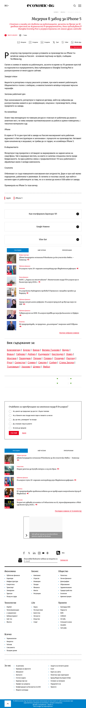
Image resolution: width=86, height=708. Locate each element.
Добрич (32, 354)
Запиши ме (64, 560)
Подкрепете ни (56, 684)
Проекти (62, 603)
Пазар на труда (12, 597)
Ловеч (69, 354)
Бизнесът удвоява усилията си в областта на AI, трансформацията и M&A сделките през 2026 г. (49, 503)
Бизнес (35, 571)
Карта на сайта (56, 672)
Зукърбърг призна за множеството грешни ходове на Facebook (45, 535)
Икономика (10, 571)
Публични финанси (24, 266)
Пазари (36, 584)
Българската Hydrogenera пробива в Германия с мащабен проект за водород (47, 292)
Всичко (8, 634)
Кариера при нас (21, 681)
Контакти (19, 675)
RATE (62, 613)
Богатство (37, 613)
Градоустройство (66, 591)
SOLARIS (63, 625)
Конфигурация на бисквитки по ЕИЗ (28, 687)
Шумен (36, 366)
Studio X (50, 704)
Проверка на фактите (23, 669)
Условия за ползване (58, 681)
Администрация (65, 597)
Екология (63, 594)
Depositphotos (48, 706)
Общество (63, 571)
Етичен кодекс (21, 678)
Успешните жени (66, 622)
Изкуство (37, 619)
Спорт (35, 622)
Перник (37, 358)
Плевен (48, 358)
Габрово (20, 354)
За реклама (20, 666)
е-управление (11, 613)
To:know (9, 645)
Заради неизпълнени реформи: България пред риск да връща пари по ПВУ (47, 303)
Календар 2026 (65, 607)
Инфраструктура (24, 255)
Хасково (25, 366)
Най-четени (42, 250)
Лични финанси (23, 277)
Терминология (11, 638)
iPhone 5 (18, 198)
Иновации (37, 581)
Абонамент (19, 672)
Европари (10, 578)
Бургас (26, 350)
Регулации (37, 594)
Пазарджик (25, 358)
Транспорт (10, 587)
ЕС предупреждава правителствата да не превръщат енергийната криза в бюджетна (49, 492)
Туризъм (9, 594)
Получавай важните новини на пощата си (40, 559)
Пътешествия (38, 610)
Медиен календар (22, 690)
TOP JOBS (63, 628)
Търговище (13, 366)
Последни (17, 250)
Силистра (20, 362)
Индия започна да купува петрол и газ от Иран (38, 469)
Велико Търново (51, 350)
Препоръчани (67, 250)
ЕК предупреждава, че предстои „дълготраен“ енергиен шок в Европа (48, 325)
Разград (70, 358)
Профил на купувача (23, 684)
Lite (33, 603)
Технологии (10, 603)
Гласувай (14, 433)
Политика (22, 322)
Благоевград (13, 350)
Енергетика (20, 466)
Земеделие (10, 591)
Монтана (11, 358)
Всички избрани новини (69, 333)
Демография (64, 581)
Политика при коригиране (60, 675)
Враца (10, 354)
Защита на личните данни (60, 666)
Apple (8, 198)
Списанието (11, 648)
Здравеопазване (66, 587)
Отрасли (36, 578)
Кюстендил (58, 354)
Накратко (10, 642)
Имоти (36, 591)
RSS (60, 553)
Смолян (42, 362)
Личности (37, 616)
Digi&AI (9, 607)
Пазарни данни (12, 651)
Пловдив (59, 358)
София (53, 362)
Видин (65, 350)
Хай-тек (9, 619)
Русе (9, 362)
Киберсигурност (12, 616)
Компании (22, 288)
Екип (52, 669)
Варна (36, 350)
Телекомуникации (13, 610)
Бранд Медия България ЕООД (61, 678)
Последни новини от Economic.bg (68, 511)
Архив (24, 433)
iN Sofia (63, 619)
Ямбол (46, 366)
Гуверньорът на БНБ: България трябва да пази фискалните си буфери (49, 314)
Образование (65, 584)
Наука (36, 607)
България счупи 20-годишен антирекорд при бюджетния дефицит (49, 268)
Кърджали (43, 354)
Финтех (9, 622)
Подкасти (63, 610)
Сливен (32, 362)
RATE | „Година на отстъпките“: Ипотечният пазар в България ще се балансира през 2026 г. (49, 281)
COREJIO (63, 616)
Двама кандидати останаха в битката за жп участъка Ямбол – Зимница (46, 258)
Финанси (37, 587)
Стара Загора (66, 362)
